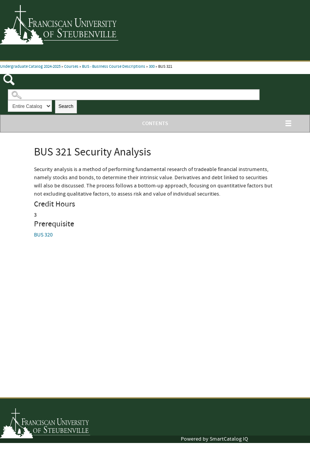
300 (152, 66)
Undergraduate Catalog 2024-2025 (30, 66)
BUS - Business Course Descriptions (113, 66)
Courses (71, 66)
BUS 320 (43, 234)
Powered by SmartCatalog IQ (214, 439)
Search (66, 106)
